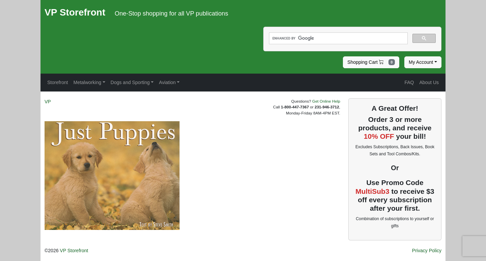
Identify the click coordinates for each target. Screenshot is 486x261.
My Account (421, 62)
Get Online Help (326, 101)
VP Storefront (74, 250)
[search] (337, 38)
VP (48, 101)
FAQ (409, 82)
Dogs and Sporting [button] (130, 82)
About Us (429, 82)
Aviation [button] (167, 82)
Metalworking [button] (87, 82)
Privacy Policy (426, 250)
